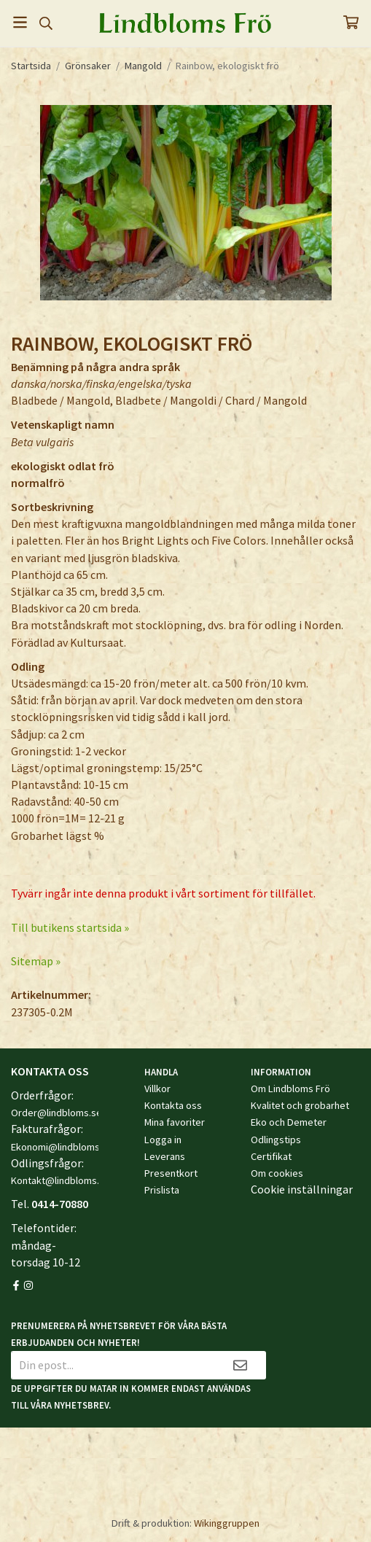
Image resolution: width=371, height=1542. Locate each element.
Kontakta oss (173, 1105)
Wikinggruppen (226, 1523)
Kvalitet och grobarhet (300, 1105)
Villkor (157, 1088)
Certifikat (271, 1156)
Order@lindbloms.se (56, 1112)
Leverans (164, 1156)
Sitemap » (35, 961)
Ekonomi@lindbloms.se (62, 1146)
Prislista (161, 1189)
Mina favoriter (174, 1122)
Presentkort (171, 1173)
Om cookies (277, 1173)
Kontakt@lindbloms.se (60, 1180)
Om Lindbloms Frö (290, 1088)
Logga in (162, 1139)
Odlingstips (276, 1139)
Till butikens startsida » (70, 927)
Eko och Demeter (289, 1122)
